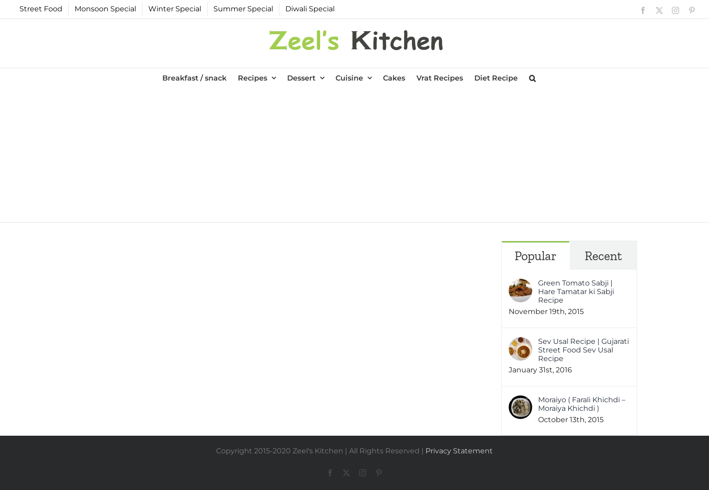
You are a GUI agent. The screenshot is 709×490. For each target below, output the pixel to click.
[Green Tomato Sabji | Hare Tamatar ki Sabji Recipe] (520, 285)
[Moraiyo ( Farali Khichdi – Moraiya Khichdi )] (520, 401)
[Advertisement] (354, 154)
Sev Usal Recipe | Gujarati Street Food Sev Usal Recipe (583, 350)
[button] (532, 77)
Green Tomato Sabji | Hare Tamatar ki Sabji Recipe (576, 291)
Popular (536, 255)
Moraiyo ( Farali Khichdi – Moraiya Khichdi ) (581, 404)
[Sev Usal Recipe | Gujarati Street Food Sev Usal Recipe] (520, 343)
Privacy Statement (459, 451)
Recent (603, 255)
